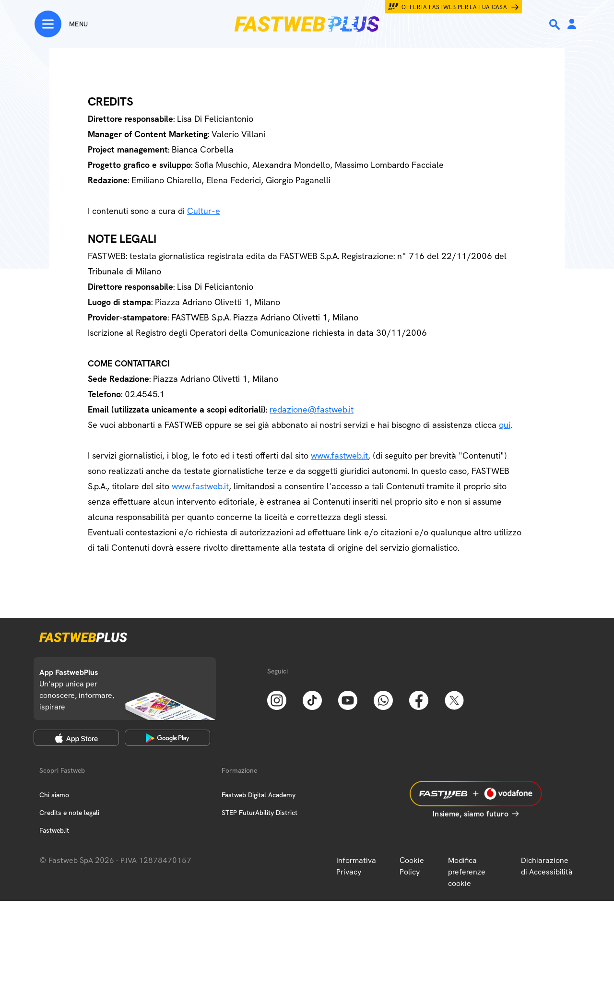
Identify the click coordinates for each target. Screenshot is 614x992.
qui (504, 424)
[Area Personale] (571, 24)
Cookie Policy (412, 866)
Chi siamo (54, 795)
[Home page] (307, 24)
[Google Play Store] (167, 738)
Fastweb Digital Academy (258, 795)
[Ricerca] (555, 24)
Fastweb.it (54, 830)
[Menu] (61, 24)
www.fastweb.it (339, 455)
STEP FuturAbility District (259, 812)
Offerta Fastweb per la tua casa (454, 7)
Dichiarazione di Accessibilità (547, 866)
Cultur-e (203, 210)
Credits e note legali (69, 812)
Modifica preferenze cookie (466, 871)
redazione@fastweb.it (312, 409)
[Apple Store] (76, 738)
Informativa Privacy (356, 866)
